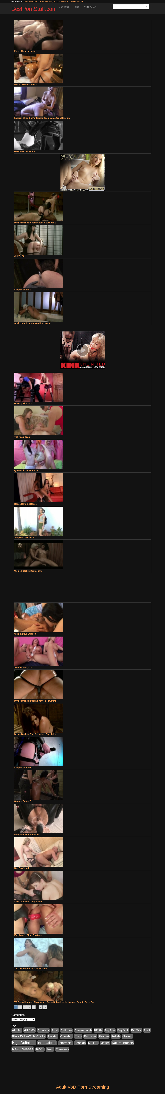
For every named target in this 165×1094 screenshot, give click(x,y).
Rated (76, 7)
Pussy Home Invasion (25, 51)
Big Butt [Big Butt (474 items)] (110, 1030)
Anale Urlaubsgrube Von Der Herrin (32, 323)
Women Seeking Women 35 (28, 571)
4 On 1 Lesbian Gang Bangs (28, 901)
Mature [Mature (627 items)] (104, 1043)
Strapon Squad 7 (22, 289)
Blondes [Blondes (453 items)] (53, 1036)
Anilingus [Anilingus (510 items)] (66, 1030)
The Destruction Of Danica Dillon (30, 968)
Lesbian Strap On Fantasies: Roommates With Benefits (42, 118)
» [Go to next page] (45, 1007)
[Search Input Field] (128, 6)
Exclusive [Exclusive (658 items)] (90, 1036)
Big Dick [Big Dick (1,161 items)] (123, 1030)
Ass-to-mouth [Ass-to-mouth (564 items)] (83, 1030)
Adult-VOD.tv (90, 7)
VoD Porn (63, 1)
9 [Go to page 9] (40, 1007)
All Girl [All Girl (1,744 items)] (17, 1030)
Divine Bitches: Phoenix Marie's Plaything (35, 701)
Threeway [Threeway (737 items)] (62, 1049)
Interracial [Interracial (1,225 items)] (65, 1043)
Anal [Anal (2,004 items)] (55, 1030)
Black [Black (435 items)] (147, 1030)
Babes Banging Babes (25, 504)
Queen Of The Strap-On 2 (27, 470)
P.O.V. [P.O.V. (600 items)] (40, 1049)
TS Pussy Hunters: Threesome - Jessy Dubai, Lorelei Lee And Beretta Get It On (54, 1002)
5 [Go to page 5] (33, 1007)
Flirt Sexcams (31, 1)
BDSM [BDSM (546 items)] (98, 1030)
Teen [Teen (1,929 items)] (50, 1049)
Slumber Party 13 (23, 667)
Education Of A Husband (26, 834)
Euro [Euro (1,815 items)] (78, 1036)
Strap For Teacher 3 (24, 537)
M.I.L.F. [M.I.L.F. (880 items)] (93, 1043)
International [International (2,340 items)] (47, 1043)
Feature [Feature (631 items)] (104, 1036)
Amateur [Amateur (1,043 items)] (43, 1030)
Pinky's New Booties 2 (25, 84)
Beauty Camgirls (48, 1)
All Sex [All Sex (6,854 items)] (29, 1030)
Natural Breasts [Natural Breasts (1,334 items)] (123, 1043)
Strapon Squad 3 (22, 801)
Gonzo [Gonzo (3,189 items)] (127, 1036)
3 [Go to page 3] (24, 1007)
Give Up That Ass (23, 403)
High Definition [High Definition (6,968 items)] (24, 1043)
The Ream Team (22, 437)
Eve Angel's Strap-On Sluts (28, 935)
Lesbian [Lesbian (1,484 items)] (80, 1043)
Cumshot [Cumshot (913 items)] (66, 1036)
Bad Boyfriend (21, 868)
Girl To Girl (19, 256)
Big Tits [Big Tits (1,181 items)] (136, 1030)
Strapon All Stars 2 (23, 767)
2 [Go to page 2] (20, 1007)
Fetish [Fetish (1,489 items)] (115, 1036)
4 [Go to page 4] (29, 1007)
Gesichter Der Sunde (24, 151)
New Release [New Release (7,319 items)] (23, 1049)
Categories (64, 7)
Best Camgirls (77, 1)
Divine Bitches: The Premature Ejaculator (35, 734)
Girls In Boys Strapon (25, 634)
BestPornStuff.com (34, 9)
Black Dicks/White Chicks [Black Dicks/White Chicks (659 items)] (28, 1036)
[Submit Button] (146, 6)
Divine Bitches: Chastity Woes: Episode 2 (35, 222)
